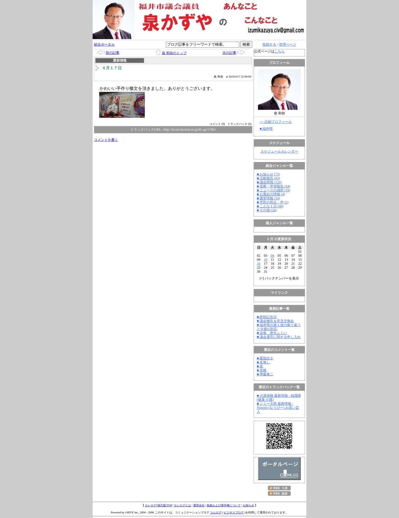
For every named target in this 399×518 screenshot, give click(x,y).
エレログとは (182, 505)
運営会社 (199, 505)
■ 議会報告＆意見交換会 (275, 321)
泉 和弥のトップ (174, 53)
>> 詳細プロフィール (276, 122)
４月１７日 (112, 68)
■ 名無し (263, 362)
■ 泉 (260, 366)
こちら (279, 51)
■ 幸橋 (261, 370)
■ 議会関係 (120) (269, 182)
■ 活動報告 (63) (268, 178)
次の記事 (229, 53)
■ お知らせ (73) (268, 174)
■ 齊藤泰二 (265, 374)
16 (258, 264)
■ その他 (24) (266, 210)
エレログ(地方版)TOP (158, 505)
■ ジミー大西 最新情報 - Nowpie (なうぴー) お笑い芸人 (278, 408)
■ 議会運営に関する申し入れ (279, 337)
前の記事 (112, 53)
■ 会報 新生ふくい (272, 333)
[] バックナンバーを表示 (279, 278)
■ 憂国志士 (265, 358)
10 (265, 260)
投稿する (269, 44)
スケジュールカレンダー (279, 151)
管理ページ (287, 44)
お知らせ (248, 505)
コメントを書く (106, 140)
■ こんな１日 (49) (270, 206)
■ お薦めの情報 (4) (271, 194)
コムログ (215, 512)
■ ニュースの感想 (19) (273, 190)
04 (272, 256)
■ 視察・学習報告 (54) (273, 186)
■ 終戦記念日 (267, 317)
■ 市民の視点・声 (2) (272, 202)
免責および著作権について (224, 505)
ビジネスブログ (234, 512)
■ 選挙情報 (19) (268, 198)
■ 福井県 (266, 129)
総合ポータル (104, 44)
